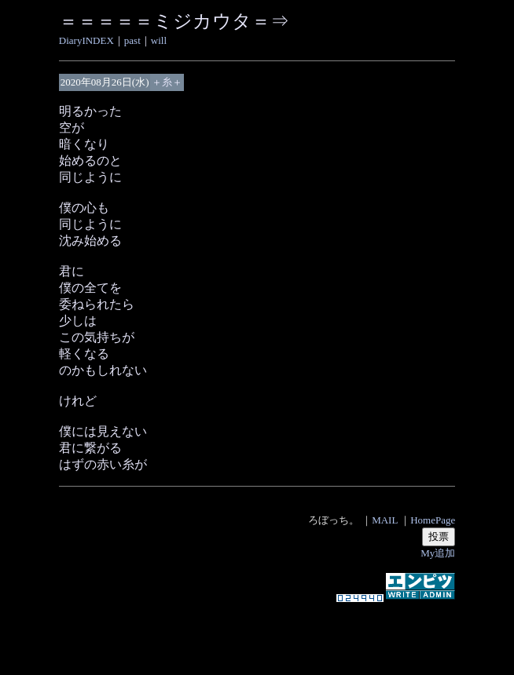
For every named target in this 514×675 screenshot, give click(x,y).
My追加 (437, 553)
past (132, 40)
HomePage (432, 520)
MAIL (385, 520)
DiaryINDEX (86, 40)
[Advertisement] (257, 631)
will (159, 40)
